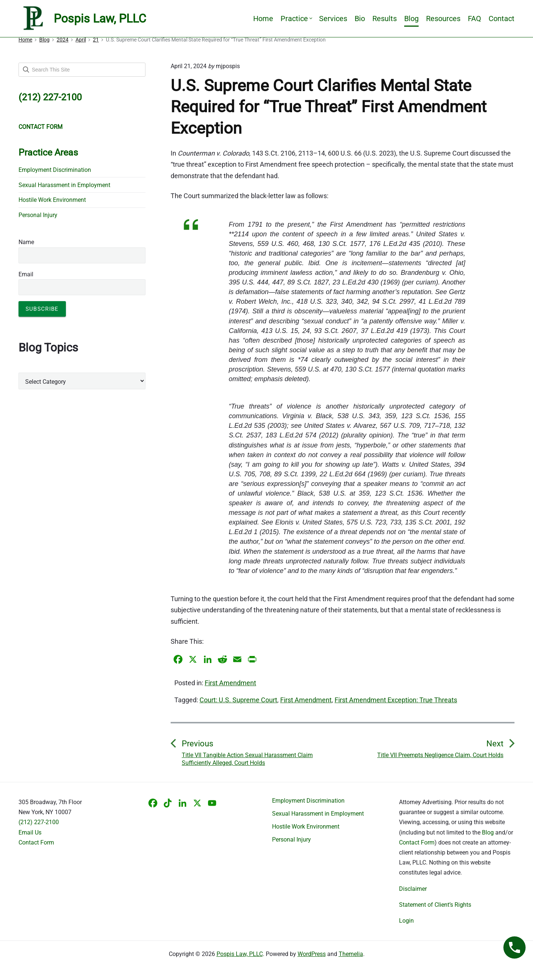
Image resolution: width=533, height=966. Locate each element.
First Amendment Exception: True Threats (396, 700)
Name (26, 242)
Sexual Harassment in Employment (64, 185)
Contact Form (36, 842)
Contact (501, 18)
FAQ (474, 18)
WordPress (312, 953)
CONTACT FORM (41, 126)
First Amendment (230, 683)
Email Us (30, 832)
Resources (443, 18)
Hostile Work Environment (52, 199)
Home (263, 18)
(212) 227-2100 (39, 822)
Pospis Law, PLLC (240, 953)
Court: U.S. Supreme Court (238, 700)
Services (333, 18)
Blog (411, 18)
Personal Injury (38, 215)
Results (384, 18)
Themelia (351, 953)
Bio (360, 18)
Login (406, 920)
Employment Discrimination (55, 169)
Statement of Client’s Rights (435, 904)
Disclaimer (413, 888)
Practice (296, 18)
